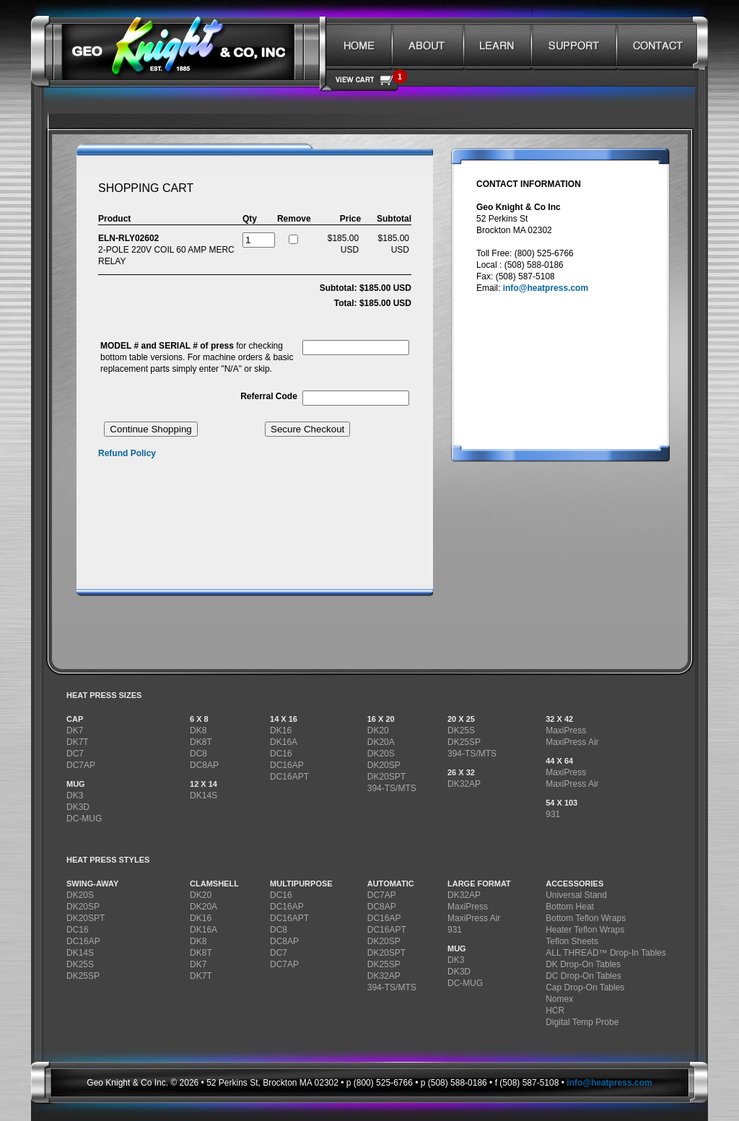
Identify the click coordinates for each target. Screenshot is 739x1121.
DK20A (381, 742)
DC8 (198, 754)
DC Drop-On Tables (583, 976)
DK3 (74, 795)
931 (553, 814)
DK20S (381, 754)
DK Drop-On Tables (583, 964)
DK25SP (464, 742)
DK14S (203, 795)
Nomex (559, 999)
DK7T (77, 742)
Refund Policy (127, 453)
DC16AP (287, 765)
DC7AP (80, 765)
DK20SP (384, 765)
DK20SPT (386, 777)
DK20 (378, 730)
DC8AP (204, 765)
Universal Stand (576, 895)
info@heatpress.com (545, 288)
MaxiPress (566, 730)
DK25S (461, 730)
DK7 (74, 730)
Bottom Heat (570, 907)
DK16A (283, 742)
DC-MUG (84, 819)
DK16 (281, 730)
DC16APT (289, 777)
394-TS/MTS (391, 788)
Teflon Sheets (572, 941)
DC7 (75, 754)
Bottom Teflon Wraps (586, 918)
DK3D (77, 807)
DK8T (201, 742)
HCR (555, 1011)
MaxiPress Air (572, 742)
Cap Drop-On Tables (585, 987)
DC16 (281, 754)
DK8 (198, 730)
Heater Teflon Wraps (585, 930)
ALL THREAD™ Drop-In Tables (606, 953)
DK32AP (464, 784)
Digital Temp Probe (582, 1022)
